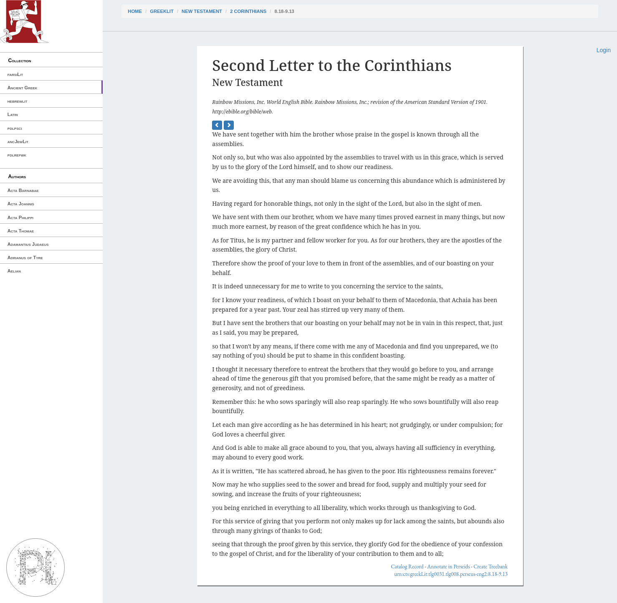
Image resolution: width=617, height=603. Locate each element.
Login (604, 50)
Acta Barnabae (23, 190)
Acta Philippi (20, 217)
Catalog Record (407, 566)
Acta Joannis (21, 203)
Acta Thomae (21, 230)
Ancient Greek (23, 87)
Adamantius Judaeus (28, 244)
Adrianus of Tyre (25, 257)
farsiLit (15, 74)
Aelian (14, 270)
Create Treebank (490, 566)
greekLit (162, 11)
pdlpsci (15, 128)
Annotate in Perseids (448, 566)
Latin (13, 114)
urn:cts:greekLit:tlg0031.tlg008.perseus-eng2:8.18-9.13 (451, 574)
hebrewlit (18, 100)
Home (135, 11)
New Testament (202, 11)
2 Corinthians (248, 11)
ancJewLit (18, 141)
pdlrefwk (17, 154)
